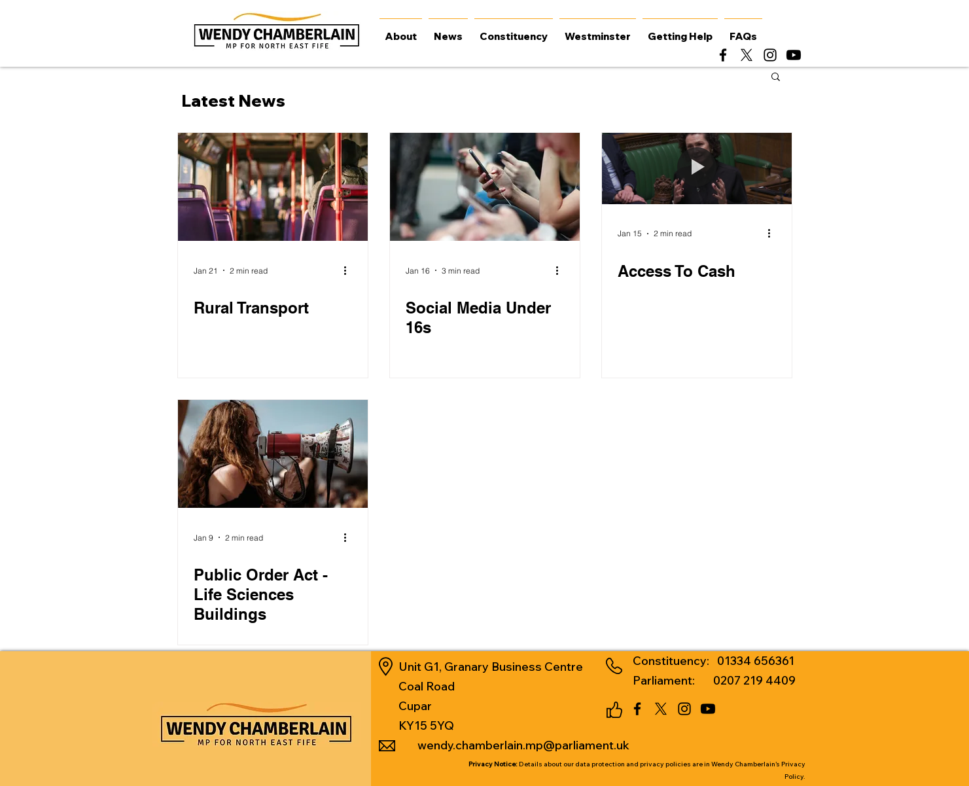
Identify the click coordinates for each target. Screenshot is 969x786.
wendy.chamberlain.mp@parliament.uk (523, 745)
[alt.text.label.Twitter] (746, 54)
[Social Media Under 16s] (485, 187)
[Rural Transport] (273, 187)
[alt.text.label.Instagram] (770, 54)
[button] (775, 77)
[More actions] (350, 270)
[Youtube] (793, 54)
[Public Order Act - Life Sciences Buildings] (273, 454)
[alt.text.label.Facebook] (722, 54)
